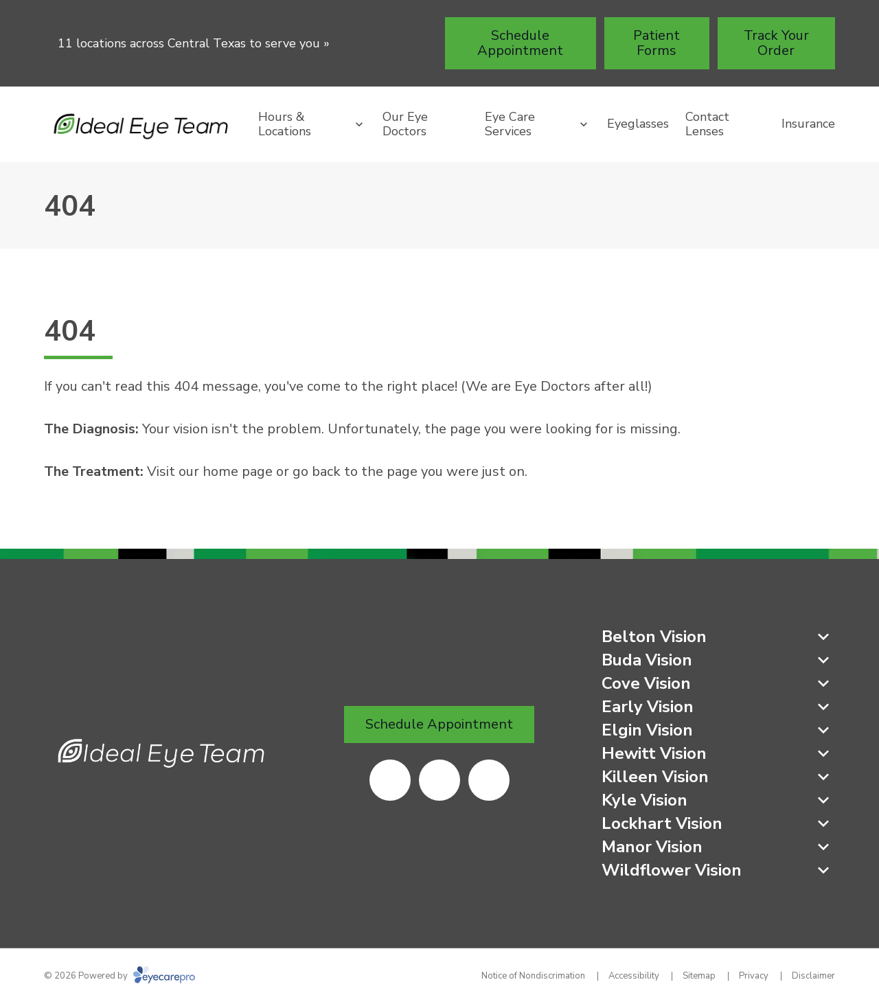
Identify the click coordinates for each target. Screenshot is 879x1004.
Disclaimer (813, 976)
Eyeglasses (638, 123)
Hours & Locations (284, 124)
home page (238, 471)
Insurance (808, 123)
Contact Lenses (707, 124)
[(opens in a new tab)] (390, 780)
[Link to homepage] (143, 125)
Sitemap (699, 976)
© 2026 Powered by (119, 976)
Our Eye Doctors (405, 124)
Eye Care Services (510, 124)
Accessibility (633, 976)
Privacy (753, 976)
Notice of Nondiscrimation (533, 976)
